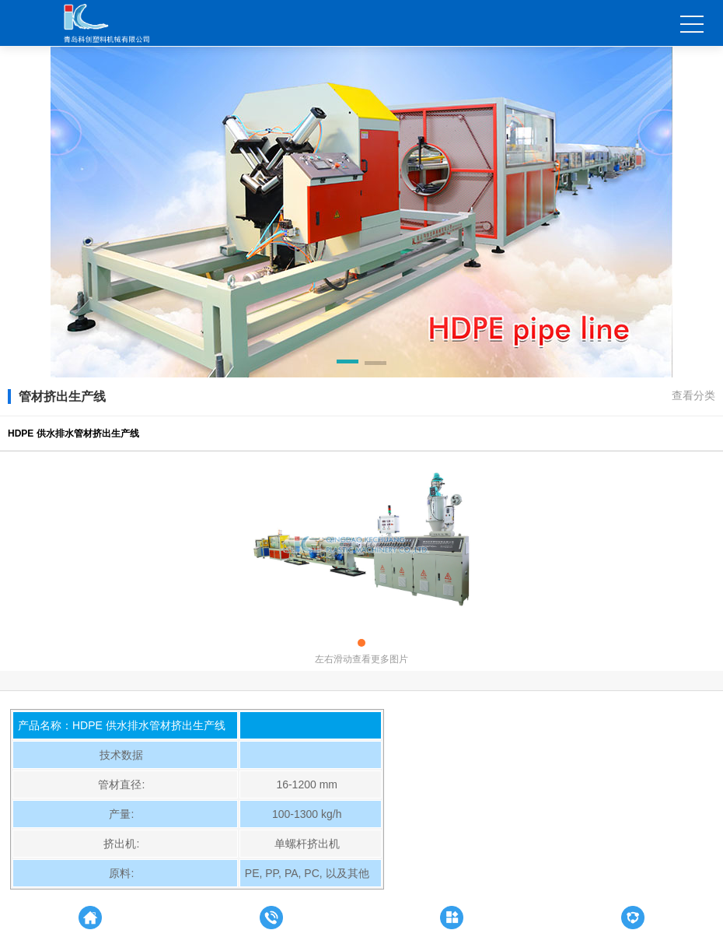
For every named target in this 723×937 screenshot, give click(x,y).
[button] (347, 364)
